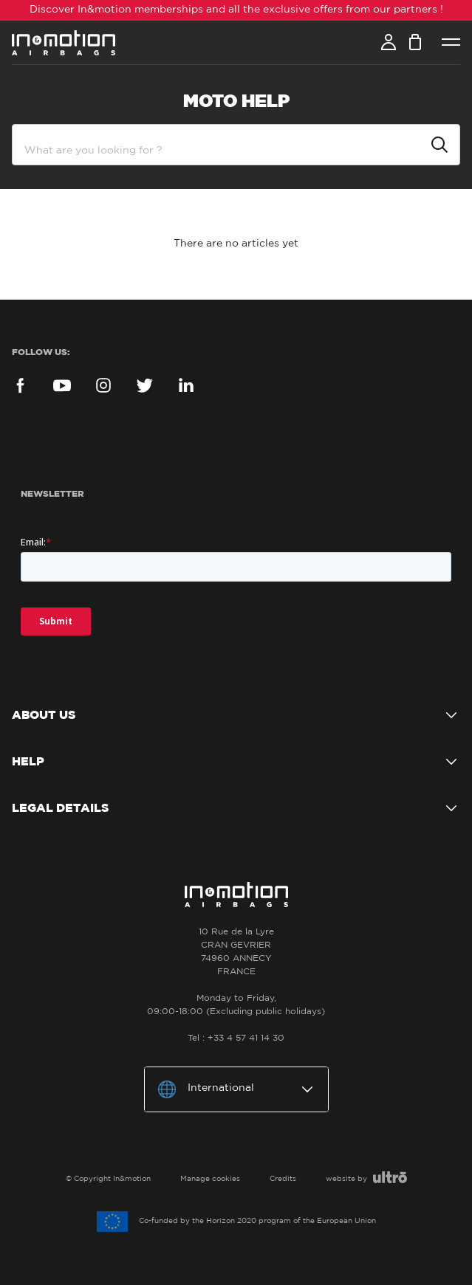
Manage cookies (210, 1178)
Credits (283, 1178)
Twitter (145, 385)
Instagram (103, 385)
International (221, 1088)
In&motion (63, 42)
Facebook (21, 385)
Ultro (390, 1177)
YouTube (62, 385)
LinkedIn (186, 385)
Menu (451, 42)
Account (388, 42)
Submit (439, 145)
